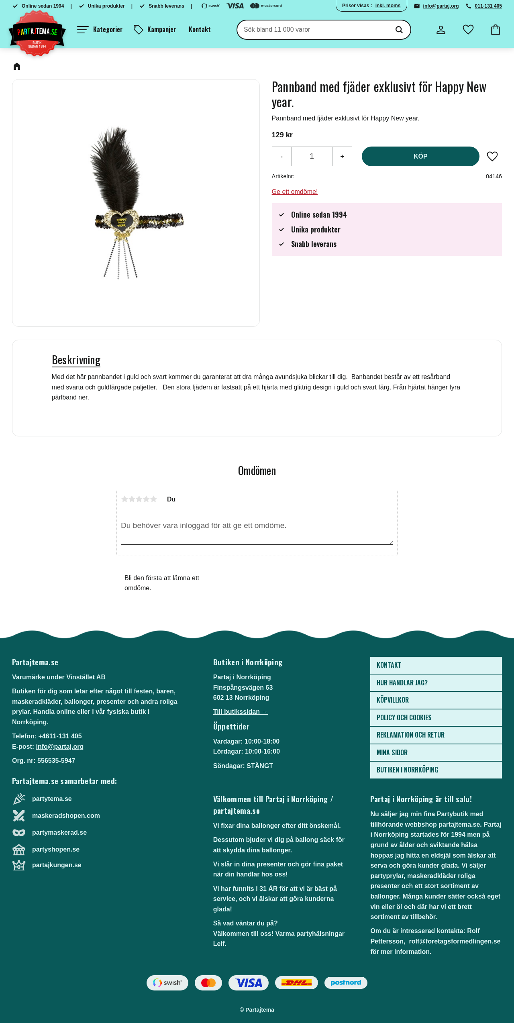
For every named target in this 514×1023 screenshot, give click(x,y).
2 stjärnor (131, 499)
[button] (99, 30)
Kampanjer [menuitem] (161, 29)
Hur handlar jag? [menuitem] (402, 682)
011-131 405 (488, 6)
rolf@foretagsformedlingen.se (454, 941)
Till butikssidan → (240, 711)
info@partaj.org (441, 6)
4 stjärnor (146, 499)
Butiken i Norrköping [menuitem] (407, 769)
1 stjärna (124, 499)
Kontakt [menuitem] (200, 29)
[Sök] (399, 29)
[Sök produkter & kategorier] (312, 29)
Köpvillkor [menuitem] (393, 700)
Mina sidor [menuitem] (392, 752)
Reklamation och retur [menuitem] (411, 735)
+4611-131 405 (60, 736)
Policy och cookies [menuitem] (404, 717)
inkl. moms (388, 5)
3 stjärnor (139, 499)
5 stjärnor (153, 499)
